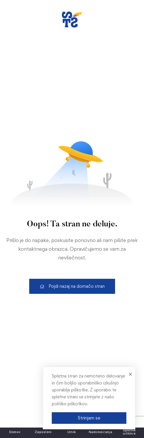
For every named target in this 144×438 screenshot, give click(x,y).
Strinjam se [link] (89, 418)
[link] (72, 19)
